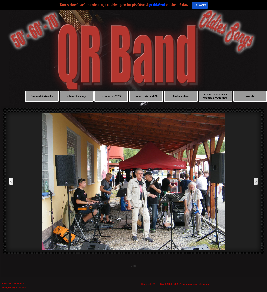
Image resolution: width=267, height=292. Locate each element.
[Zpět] (11, 181)
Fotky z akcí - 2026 (145, 96)
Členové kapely (76, 96)
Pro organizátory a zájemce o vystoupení (215, 96)
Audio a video (180, 96)
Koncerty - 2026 (111, 96)
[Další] (255, 181)
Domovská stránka (41, 96)
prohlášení (157, 5)
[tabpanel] (193, 284)
